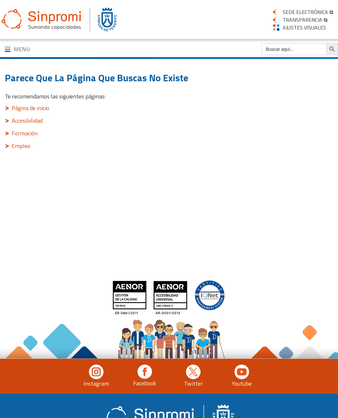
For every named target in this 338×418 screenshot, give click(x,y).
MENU (22, 49)
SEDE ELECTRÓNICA (305, 12)
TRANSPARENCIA (302, 20)
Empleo (21, 145)
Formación (25, 133)
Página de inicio (30, 108)
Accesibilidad (27, 120)
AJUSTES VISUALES (304, 27)
